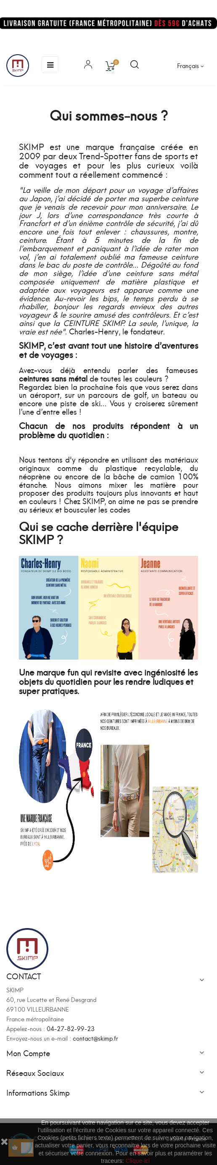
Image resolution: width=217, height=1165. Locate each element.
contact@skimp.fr (95, 1038)
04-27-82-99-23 (71, 1028)
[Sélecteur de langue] (190, 65)
